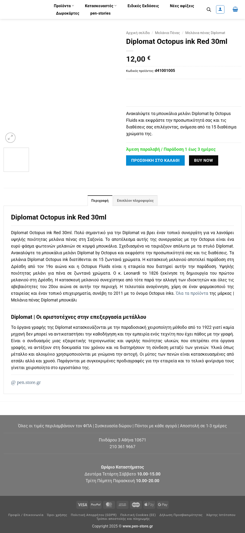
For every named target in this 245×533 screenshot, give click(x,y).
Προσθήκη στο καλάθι (155, 160)
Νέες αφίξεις (182, 6)
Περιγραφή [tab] (99, 201)
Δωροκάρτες (67, 13)
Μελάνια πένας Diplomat (205, 33)
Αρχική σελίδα (138, 33)
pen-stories (100, 13)
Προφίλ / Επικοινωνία (25, 515)
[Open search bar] (208, 9)
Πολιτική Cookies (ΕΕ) (138, 515)
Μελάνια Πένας (167, 33)
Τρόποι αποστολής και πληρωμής (123, 519)
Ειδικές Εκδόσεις (143, 6)
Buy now (203, 160)
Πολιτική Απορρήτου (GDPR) (94, 515)
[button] (220, 9)
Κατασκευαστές (101, 5)
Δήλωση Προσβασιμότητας (181, 515)
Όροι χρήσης (57, 515)
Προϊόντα (64, 5)
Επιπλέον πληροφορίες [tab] (135, 201)
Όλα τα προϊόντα (192, 293)
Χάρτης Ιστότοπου (221, 515)
